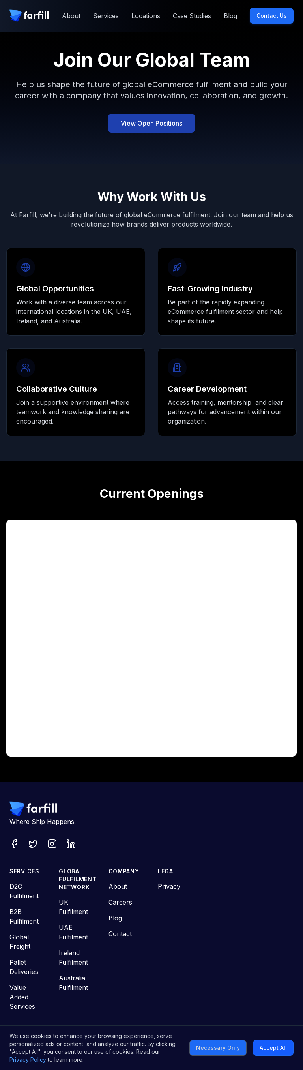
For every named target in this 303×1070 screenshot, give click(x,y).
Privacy (169, 886)
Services (106, 16)
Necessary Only (218, 1047)
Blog (230, 16)
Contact (120, 934)
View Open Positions (151, 123)
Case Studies (192, 16)
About (71, 16)
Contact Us (271, 15)
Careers (120, 902)
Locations (145, 16)
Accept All (273, 1047)
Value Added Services (22, 997)
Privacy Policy (27, 1059)
